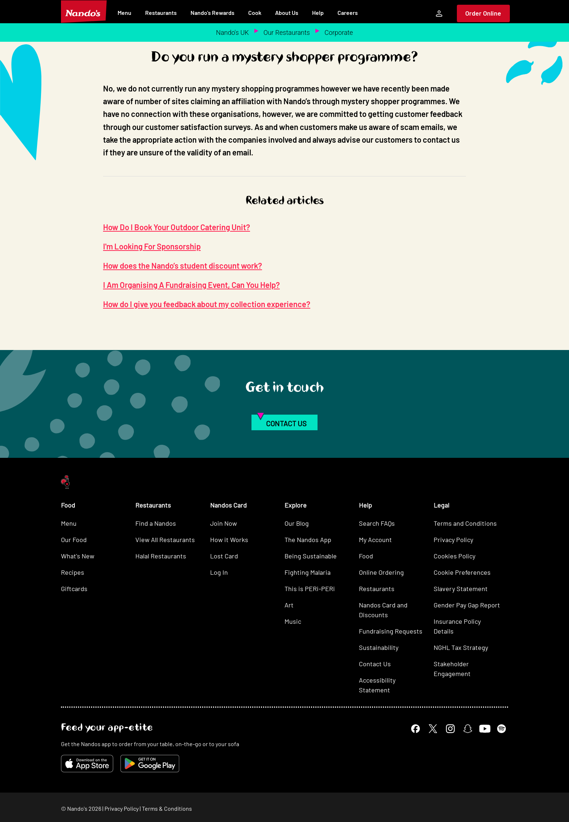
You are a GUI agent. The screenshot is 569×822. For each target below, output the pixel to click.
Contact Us (375, 664)
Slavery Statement (461, 589)
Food (366, 556)
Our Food (74, 540)
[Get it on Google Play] (149, 763)
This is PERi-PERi (309, 589)
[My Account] (439, 13)
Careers (347, 12)
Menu (124, 12)
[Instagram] (450, 728)
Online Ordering (381, 572)
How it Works (229, 540)
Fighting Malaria (307, 572)
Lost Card (224, 556)
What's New (77, 556)
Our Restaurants (286, 32)
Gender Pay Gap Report (467, 605)
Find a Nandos (155, 523)
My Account (375, 540)
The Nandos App (307, 540)
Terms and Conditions (465, 523)
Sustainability (378, 647)
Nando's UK (232, 32)
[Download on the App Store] (87, 763)
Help (318, 12)
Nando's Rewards (212, 12)
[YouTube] (484, 728)
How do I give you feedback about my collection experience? (206, 304)
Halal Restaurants (160, 556)
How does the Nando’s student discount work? (182, 265)
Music (292, 621)
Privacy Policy (453, 540)
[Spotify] (501, 728)
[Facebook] (415, 728)
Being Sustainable (310, 556)
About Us (286, 12)
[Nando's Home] (84, 11)
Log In (219, 572)
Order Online (483, 13)
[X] (432, 728)
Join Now (223, 523)
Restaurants (161, 12)
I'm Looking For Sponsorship (152, 246)
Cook (254, 12)
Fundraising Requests (390, 631)
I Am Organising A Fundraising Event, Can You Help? (191, 284)
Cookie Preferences (462, 572)
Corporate (338, 32)
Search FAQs (377, 523)
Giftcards (74, 589)
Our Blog (296, 523)
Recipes (72, 572)
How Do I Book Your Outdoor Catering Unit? (176, 227)
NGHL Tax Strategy (461, 647)
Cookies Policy (454, 556)
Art (289, 605)
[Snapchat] (467, 728)
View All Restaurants (165, 540)
